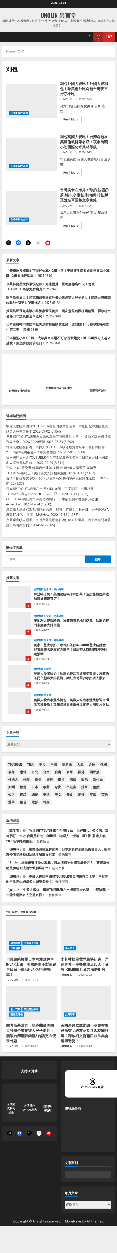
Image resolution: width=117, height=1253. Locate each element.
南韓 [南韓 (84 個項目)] (23, 771)
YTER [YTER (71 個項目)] (30, 764)
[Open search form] (89, 37)
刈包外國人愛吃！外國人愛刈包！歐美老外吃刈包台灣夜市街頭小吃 (31, 101)
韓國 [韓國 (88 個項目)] (46, 801)
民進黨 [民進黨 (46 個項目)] (71, 786)
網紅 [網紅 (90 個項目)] (23, 794)
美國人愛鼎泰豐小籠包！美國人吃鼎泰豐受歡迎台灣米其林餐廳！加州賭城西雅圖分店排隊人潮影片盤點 (19, 703)
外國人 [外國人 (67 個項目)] (13, 779)
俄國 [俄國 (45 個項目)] (103, 764)
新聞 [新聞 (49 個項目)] (11, 786)
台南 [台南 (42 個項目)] (46, 771)
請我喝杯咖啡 (98, 390)
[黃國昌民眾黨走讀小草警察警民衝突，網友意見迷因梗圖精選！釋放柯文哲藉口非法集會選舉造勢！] (86, 1003)
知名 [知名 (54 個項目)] (11, 794)
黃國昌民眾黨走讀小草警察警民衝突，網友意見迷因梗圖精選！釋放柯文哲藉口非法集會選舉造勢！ (84, 1032)
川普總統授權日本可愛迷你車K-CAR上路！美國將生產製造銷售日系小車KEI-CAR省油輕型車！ (31, 966)
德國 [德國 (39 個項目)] (73, 779)
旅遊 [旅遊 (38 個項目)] (23, 786)
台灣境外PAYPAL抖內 (59, 388)
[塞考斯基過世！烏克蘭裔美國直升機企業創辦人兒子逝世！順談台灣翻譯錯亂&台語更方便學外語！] (31, 1003)
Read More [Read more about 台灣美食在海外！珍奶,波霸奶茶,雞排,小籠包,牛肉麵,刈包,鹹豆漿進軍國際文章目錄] (72, 226)
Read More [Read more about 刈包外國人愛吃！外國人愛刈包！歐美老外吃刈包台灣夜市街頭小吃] (72, 120)
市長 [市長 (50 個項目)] (38, 779)
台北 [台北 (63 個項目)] (34, 771)
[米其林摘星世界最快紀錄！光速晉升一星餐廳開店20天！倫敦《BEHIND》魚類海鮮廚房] (86, 936)
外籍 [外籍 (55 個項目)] (26, 779)
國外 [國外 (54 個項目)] (81, 771)
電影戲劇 (59, 640)
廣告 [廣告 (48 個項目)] (49, 779)
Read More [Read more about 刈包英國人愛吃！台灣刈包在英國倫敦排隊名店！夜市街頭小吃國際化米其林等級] (72, 173)
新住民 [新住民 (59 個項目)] (98, 779)
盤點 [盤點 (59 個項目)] (96, 786)
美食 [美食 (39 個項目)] (69, 794)
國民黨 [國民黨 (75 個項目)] (94, 771)
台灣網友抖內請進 (19, 391)
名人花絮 (15, 1009)
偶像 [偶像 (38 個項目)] (11, 771)
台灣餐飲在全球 (19, 113)
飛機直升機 (16, 1014)
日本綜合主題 (31, 943)
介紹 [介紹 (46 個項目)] (92, 764)
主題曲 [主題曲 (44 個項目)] (67, 764)
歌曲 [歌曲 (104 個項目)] (46, 786)
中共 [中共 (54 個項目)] (42, 764)
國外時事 (59, 589)
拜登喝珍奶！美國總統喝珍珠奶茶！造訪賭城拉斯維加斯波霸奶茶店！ (19, 597)
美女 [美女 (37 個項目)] (58, 794)
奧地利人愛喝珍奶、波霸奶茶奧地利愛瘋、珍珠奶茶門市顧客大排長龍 (19, 623)
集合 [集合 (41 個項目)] (23, 801)
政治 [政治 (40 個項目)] (84, 779)
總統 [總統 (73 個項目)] (34, 794)
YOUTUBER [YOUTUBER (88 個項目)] (15, 764)
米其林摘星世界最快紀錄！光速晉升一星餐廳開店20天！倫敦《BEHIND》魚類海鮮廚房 (85, 964)
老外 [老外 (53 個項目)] (81, 794)
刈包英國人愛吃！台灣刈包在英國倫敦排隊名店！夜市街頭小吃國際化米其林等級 (31, 154)
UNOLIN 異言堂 (58, 15)
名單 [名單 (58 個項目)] (69, 771)
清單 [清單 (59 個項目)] (84, 786)
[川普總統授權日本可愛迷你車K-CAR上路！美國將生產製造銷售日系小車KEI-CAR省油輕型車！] (31, 936)
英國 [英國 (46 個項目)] (93, 794)
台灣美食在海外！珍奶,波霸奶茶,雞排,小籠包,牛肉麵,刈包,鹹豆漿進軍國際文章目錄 (31, 208)
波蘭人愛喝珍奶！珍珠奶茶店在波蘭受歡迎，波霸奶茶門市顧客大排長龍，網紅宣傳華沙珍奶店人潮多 (19, 676)
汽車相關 (15, 948)
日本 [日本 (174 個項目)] (34, 786)
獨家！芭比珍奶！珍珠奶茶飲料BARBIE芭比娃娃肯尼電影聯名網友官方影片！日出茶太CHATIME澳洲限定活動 (19, 650)
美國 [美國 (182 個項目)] (46, 794)
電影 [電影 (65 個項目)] (34, 801)
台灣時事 (70, 1014)
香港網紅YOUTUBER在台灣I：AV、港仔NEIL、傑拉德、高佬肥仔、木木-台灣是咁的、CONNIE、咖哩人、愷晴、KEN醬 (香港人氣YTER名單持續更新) (57, 835)
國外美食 (70, 948)
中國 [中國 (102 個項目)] (53, 764)
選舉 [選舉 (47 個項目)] (11, 801)
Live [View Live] (102, 37)
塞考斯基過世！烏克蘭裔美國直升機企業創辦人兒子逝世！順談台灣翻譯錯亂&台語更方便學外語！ (31, 1032)
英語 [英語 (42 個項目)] (104, 794)
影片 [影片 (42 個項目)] (61, 779)
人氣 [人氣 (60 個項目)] (80, 764)
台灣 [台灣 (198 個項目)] (58, 771)
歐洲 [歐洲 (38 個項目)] (58, 786)
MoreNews (73, 1221)
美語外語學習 (31, 1009)
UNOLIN (66, 99)
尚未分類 (59, 616)
